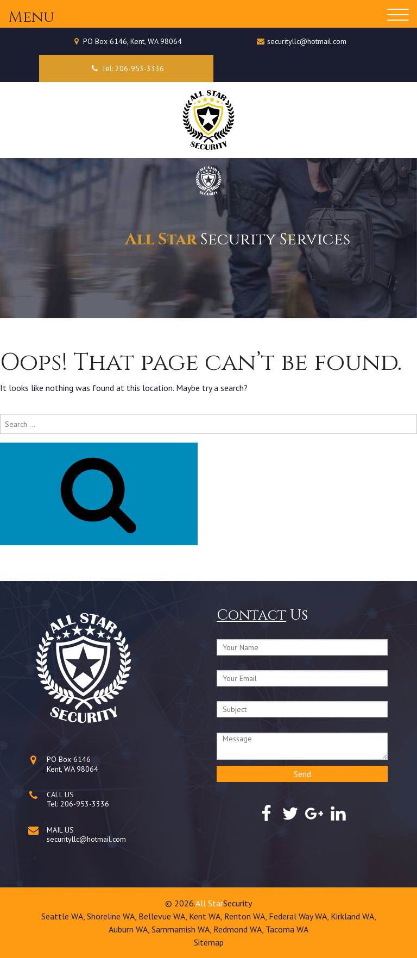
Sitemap (209, 942)
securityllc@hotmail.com (306, 41)
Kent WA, (206, 916)
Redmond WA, (239, 929)
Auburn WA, (130, 929)
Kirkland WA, (353, 916)
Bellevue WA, (163, 916)
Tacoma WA (287, 929)
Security (237, 903)
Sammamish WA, (182, 929)
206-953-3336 (84, 804)
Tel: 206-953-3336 (126, 68)
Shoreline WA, (112, 916)
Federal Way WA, (300, 916)
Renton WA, (246, 916)
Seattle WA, (64, 916)
